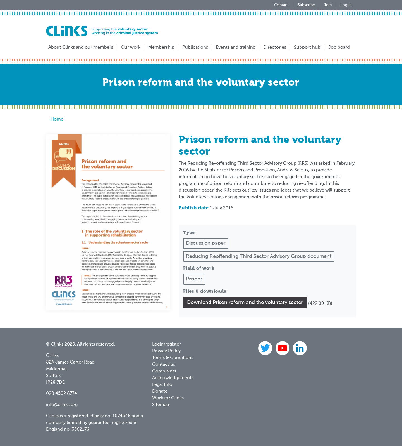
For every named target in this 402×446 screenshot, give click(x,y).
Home (57, 119)
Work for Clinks (168, 398)
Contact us (163, 364)
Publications (195, 47)
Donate (160, 391)
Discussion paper (206, 243)
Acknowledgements (172, 378)
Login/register (166, 344)
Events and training (235, 47)
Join (328, 5)
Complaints (164, 371)
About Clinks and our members (80, 47)
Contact (281, 5)
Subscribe (306, 5)
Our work (130, 47)
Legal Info (162, 385)
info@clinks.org (62, 405)
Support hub (307, 47)
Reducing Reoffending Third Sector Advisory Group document (258, 256)
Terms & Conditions (172, 358)
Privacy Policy (166, 351)
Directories (274, 47)
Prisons (194, 279)
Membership (161, 47)
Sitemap (160, 405)
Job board (339, 47)
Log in (346, 5)
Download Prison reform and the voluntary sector (245, 302)
